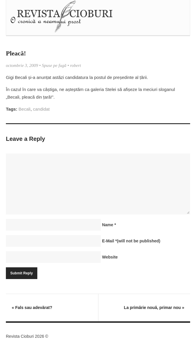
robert (75, 65)
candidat (41, 109)
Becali (25, 109)
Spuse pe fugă (54, 65)
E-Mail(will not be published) (131, 241)
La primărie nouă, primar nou (154, 307)
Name (109, 224)
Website (110, 257)
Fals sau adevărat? (32, 307)
